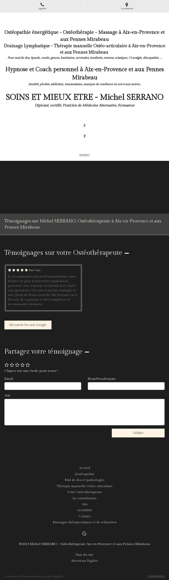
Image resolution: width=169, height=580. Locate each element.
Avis (7, 395)
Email (8, 379)
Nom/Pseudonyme (102, 379)
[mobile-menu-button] (84, 155)
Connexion (156, 576)
